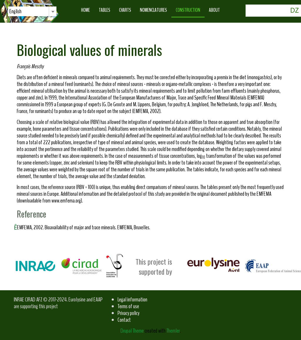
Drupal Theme (132, 331)
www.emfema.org (66, 201)
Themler (173, 331)
